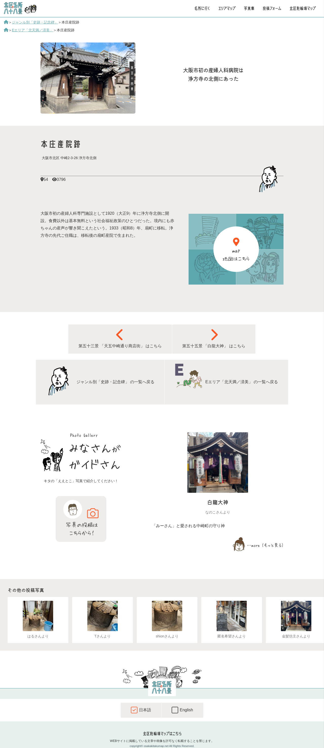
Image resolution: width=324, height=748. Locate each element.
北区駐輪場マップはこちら (162, 733)
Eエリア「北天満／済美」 (32, 30)
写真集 (249, 8)
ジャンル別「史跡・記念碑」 (35, 22)
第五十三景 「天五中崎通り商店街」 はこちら (120, 338)
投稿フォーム (271, 8)
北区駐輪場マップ (302, 8)
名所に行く (202, 8)
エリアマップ (227, 8)
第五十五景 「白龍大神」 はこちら (213, 338)
